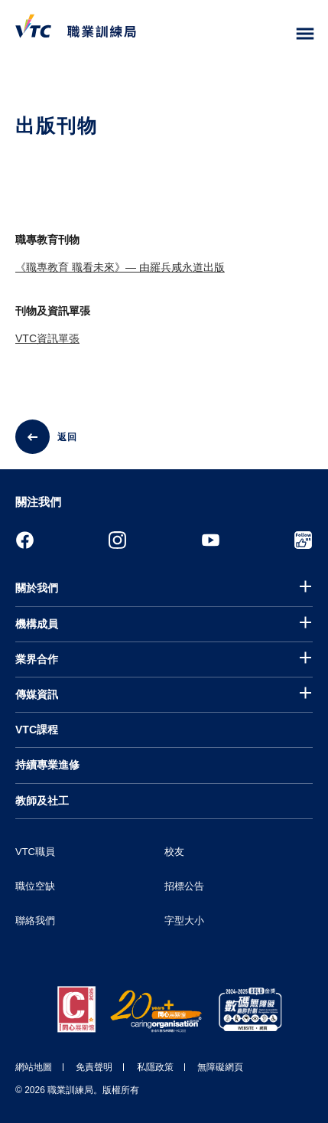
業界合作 (36, 659)
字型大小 (184, 920)
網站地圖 (33, 1067)
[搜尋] (273, 34)
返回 (67, 437)
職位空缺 (35, 886)
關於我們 (36, 588)
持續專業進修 (47, 765)
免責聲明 (94, 1067)
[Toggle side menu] (305, 34)
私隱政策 (155, 1067)
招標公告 (184, 886)
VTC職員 (35, 851)
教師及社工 (42, 801)
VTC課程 (36, 729)
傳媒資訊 (36, 694)
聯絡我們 (35, 920)
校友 (174, 851)
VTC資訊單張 (47, 338)
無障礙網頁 (220, 1067)
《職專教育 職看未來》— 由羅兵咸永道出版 (120, 267)
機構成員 (36, 624)
